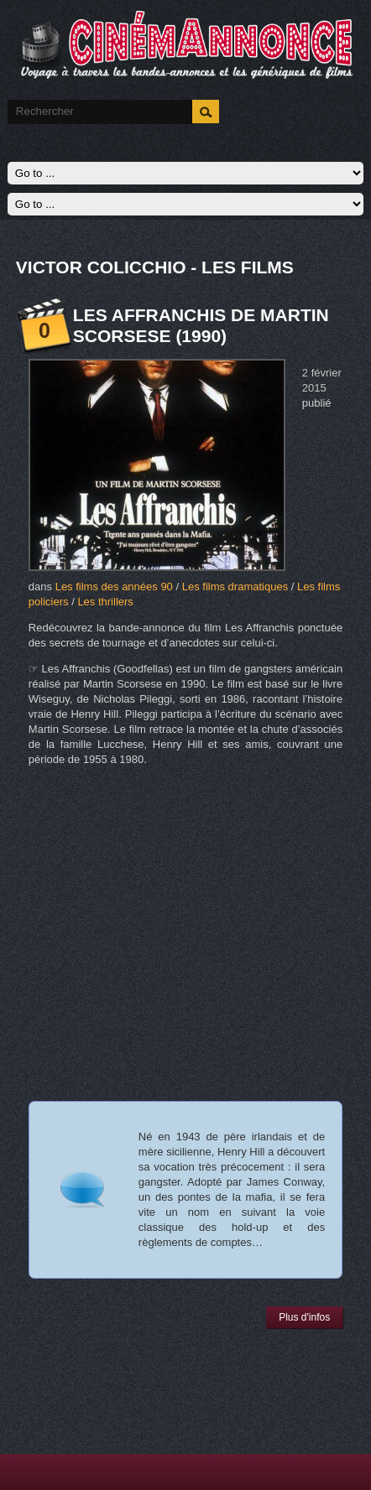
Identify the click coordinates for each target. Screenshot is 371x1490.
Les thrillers (105, 601)
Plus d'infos (304, 1317)
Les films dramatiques (235, 586)
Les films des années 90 (114, 586)
